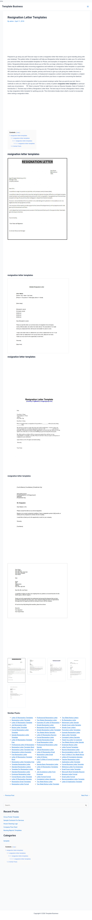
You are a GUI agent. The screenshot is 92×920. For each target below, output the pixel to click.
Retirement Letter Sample (70, 722)
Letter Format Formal (44, 777)
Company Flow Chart (10, 827)
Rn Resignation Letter (69, 720)
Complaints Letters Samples (46, 779)
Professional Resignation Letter (47, 718)
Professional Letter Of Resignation (23, 745)
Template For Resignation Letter (22, 769)
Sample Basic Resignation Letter (47, 764)
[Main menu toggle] (88, 6)
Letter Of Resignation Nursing (46, 735)
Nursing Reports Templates (13, 830)
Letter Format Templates (70, 747)
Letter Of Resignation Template (22, 722)
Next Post (85, 795)
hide (18, 132)
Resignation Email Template (46, 727)
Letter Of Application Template (72, 782)
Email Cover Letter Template (71, 769)
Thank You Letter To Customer (72, 740)
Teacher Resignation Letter (71, 759)
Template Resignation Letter (21, 764)
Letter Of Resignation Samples (22, 779)
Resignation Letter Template (21, 720)
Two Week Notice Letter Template (48, 784)
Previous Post (8, 795)
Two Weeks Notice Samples (46, 732)
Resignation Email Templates (21, 782)
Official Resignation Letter (45, 750)
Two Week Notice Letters (70, 718)
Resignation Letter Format (20, 784)
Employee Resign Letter (69, 745)
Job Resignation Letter (19, 725)
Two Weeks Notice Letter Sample (73, 742)
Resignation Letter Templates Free (23, 762)
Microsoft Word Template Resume (73, 772)
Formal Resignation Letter (45, 737)
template (6, 841)
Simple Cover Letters (69, 727)
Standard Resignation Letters (21, 767)
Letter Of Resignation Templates (22, 718)
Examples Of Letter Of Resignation (48, 722)
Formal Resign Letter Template (22, 777)
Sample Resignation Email (45, 740)
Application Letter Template (71, 762)
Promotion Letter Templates (71, 730)
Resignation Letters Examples (21, 752)
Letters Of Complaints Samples (72, 757)
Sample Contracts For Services (14, 820)
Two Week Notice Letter (45, 782)
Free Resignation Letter (19, 754)
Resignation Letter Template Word (23, 747)
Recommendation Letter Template (73, 779)
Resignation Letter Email (45, 754)
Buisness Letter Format (69, 774)
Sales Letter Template (69, 735)
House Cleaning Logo (11, 824)
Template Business (12, 6)
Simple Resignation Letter (45, 725)
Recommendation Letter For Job (72, 752)
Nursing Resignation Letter (70, 750)
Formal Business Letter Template (73, 764)
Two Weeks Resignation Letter (47, 720)
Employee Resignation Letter (21, 774)
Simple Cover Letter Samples (71, 725)
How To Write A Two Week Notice (73, 754)
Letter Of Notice (42, 757)
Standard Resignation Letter (21, 772)
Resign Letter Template (19, 727)
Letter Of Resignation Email (46, 752)
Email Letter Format (68, 777)
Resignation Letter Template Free (23, 750)
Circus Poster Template (11, 817)
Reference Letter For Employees (72, 767)
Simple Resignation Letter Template (48, 730)
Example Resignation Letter (71, 732)
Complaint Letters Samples (71, 737)
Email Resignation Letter (45, 742)
